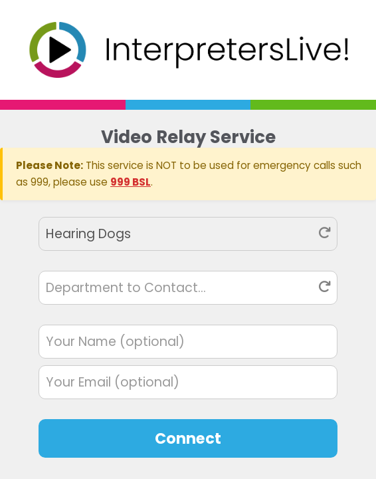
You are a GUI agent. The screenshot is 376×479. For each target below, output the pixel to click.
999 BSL (130, 182)
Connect (188, 438)
